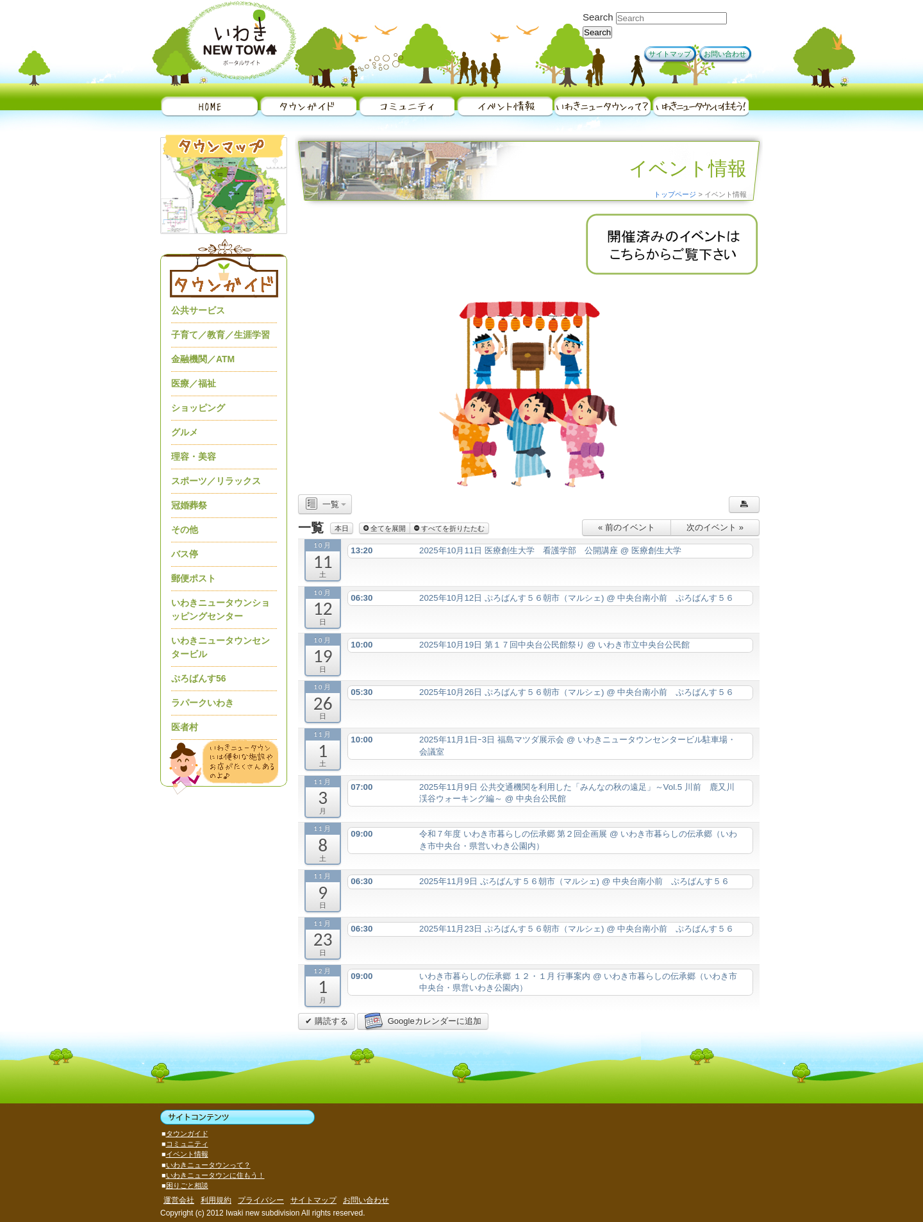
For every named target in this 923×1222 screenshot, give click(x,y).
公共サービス (198, 310)
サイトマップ (670, 54)
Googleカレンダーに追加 (422, 1021)
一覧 (325, 504)
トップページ (675, 194)
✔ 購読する (326, 1021)
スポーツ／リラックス (216, 481)
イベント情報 (503, 106)
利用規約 (216, 1200)
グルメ (184, 432)
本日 (342, 528)
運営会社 (178, 1200)
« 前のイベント (626, 527)
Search (598, 17)
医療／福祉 (193, 383)
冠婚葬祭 (189, 505)
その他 (184, 529)
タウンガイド (307, 106)
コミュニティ (187, 1144)
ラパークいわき (202, 703)
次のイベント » (715, 527)
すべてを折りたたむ (449, 528)
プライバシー (261, 1200)
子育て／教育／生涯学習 (220, 335)
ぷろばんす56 (198, 678)
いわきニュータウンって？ (602, 106)
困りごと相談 (187, 1185)
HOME (209, 106)
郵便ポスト (193, 578)
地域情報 (405, 106)
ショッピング (198, 408)
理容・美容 (193, 456)
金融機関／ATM (203, 359)
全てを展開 (384, 528)
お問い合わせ (725, 54)
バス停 (184, 554)
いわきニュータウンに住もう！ (700, 106)
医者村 (184, 727)
